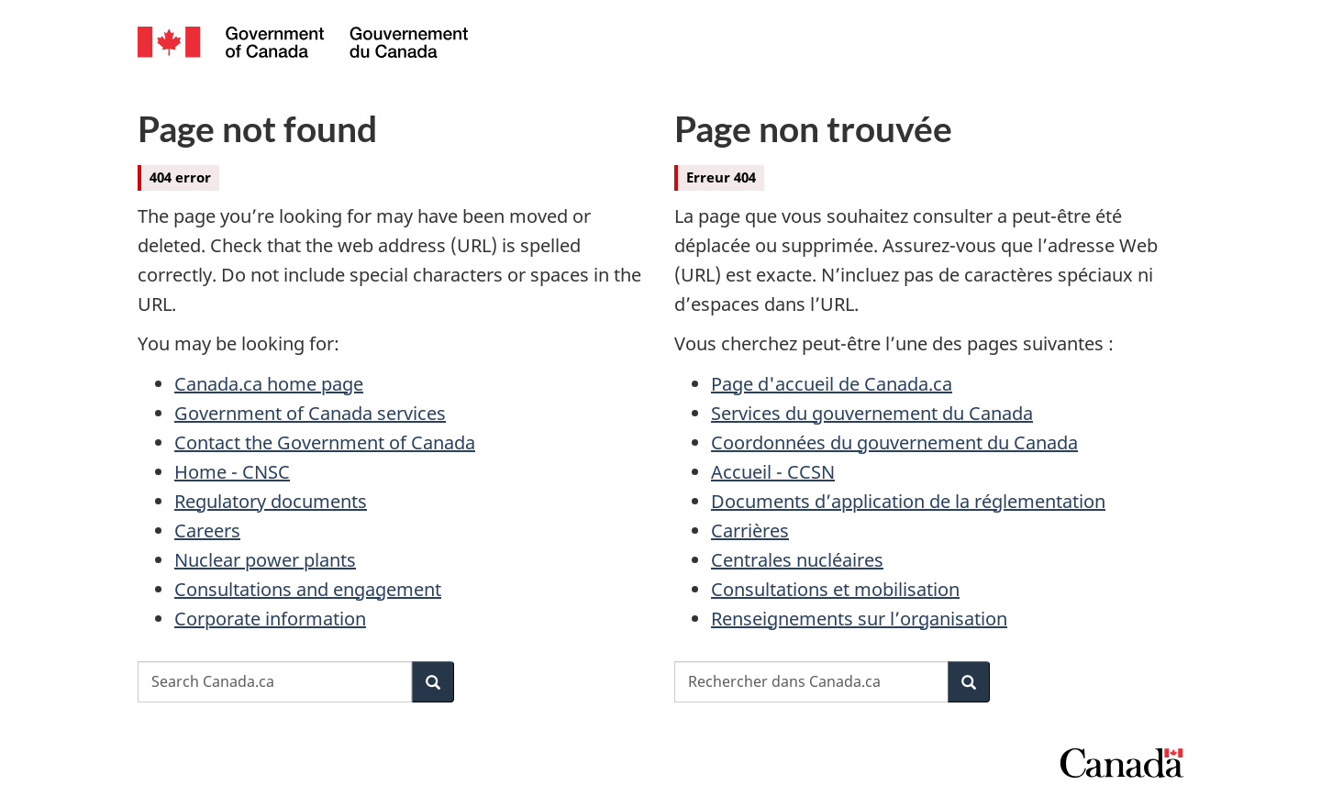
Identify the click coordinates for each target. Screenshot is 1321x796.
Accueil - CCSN (773, 471)
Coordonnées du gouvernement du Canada (894, 442)
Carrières (750, 530)
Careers (207, 530)
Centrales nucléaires (797, 559)
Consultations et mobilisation (835, 589)
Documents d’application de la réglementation (908, 501)
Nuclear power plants (265, 559)
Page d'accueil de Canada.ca (831, 383)
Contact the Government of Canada (324, 442)
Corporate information (270, 618)
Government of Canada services (310, 413)
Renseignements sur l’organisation (859, 618)
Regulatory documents (270, 501)
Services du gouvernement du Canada (872, 413)
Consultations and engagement (307, 589)
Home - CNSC (232, 471)
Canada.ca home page (268, 383)
